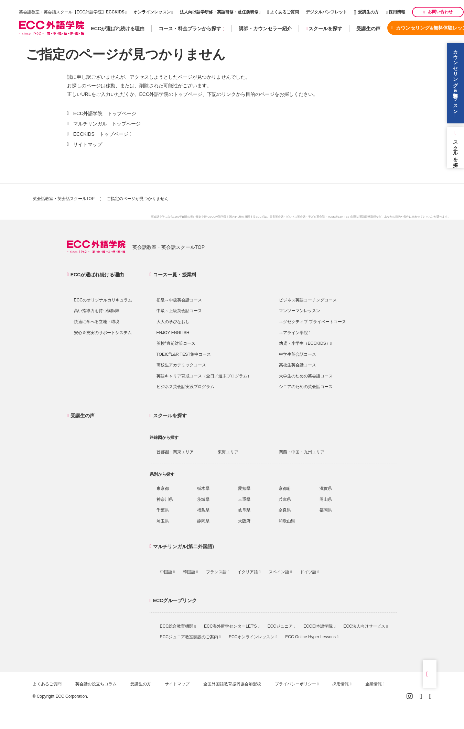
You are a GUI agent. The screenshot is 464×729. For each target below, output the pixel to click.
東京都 (163, 488)
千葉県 (163, 510)
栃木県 (203, 488)
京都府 (285, 488)
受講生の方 (366, 12)
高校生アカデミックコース (181, 365)
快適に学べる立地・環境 (96, 321)
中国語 (167, 572)
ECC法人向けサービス (365, 626)
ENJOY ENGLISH (173, 332)
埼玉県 (163, 521)
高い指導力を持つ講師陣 (96, 310)
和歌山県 (287, 521)
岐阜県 (244, 510)
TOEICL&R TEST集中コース (184, 354)
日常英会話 (276, 216)
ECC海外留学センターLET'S (231, 626)
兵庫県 (285, 499)
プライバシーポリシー (297, 684)
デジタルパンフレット (326, 12)
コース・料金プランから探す (192, 29)
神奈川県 (165, 499)
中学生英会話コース (297, 354)
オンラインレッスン (152, 12)
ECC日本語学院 (319, 626)
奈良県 (285, 510)
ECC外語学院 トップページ (105, 113)
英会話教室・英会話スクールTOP (64, 198)
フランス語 (217, 572)
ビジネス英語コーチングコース (308, 300)
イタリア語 (249, 572)
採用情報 (396, 12)
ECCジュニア (281, 626)
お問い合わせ (437, 11)
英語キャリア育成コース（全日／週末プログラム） (204, 376)
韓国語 (190, 572)
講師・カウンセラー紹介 (265, 28)
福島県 (203, 510)
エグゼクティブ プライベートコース (312, 321)
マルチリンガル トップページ (107, 123)
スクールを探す (324, 28)
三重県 (244, 499)
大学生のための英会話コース (306, 376)
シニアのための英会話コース (306, 386)
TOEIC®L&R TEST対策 (341, 216)
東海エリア (228, 452)
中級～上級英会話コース (179, 310)
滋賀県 (326, 488)
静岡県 (203, 521)
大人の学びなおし (173, 321)
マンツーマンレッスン (299, 310)
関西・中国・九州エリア (301, 452)
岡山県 (326, 499)
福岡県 (326, 510)
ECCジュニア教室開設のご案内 (190, 636)
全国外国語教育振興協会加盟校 (232, 684)
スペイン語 (280, 572)
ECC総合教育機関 (178, 626)
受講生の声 (368, 28)
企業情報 (375, 684)
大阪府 (244, 521)
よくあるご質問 (283, 12)
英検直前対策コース (176, 343)
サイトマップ (87, 144)
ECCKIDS (115, 12)
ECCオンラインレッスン (253, 636)
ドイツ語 (309, 572)
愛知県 (244, 488)
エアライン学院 (295, 332)
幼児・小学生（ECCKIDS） (305, 343)
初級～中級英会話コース (179, 300)
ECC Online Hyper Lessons (311, 636)
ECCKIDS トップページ (100, 134)
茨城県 (203, 499)
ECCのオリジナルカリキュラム (103, 300)
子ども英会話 (316, 216)
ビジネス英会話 (295, 216)
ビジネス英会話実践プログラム (185, 386)
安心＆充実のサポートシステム (103, 332)
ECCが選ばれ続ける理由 (118, 28)
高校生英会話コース (297, 365)
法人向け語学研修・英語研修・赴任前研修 (219, 12)
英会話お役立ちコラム (96, 684)
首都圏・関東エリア (175, 452)
